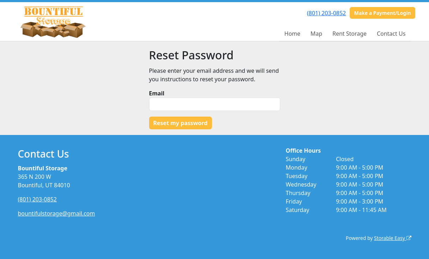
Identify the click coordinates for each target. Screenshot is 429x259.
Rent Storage (349, 33)
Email (157, 93)
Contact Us (391, 33)
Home (292, 33)
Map (316, 33)
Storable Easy (392, 238)
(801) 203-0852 (326, 13)
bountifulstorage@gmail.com (56, 213)
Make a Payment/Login (382, 13)
